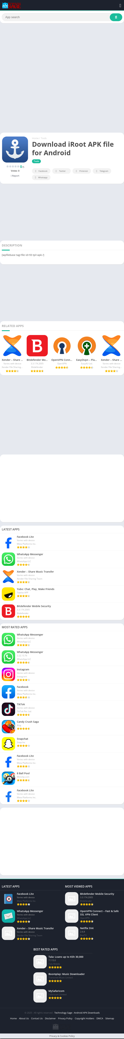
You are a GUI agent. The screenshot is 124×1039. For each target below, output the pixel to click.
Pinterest (81, 171)
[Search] (62, 17)
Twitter (60, 171)
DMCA (99, 1019)
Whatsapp (40, 178)
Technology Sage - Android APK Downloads (77, 1013)
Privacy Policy (65, 1019)
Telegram (101, 171)
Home (35, 138)
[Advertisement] (62, 52)
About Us (24, 1019)
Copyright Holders (84, 1019)
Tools (44, 138)
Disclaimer (50, 1019)
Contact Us (37, 1019)
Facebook (40, 171)
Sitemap (109, 1019)
